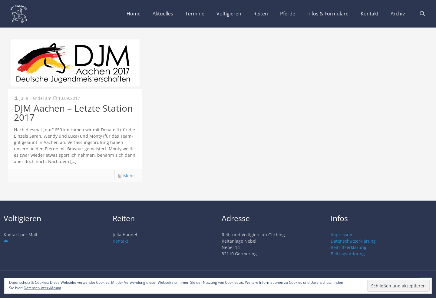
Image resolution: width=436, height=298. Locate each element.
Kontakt (120, 241)
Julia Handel (31, 98)
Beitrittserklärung (348, 247)
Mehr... (130, 175)
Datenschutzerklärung (353, 241)
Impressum (342, 234)
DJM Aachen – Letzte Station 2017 (73, 112)
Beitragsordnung (348, 254)
